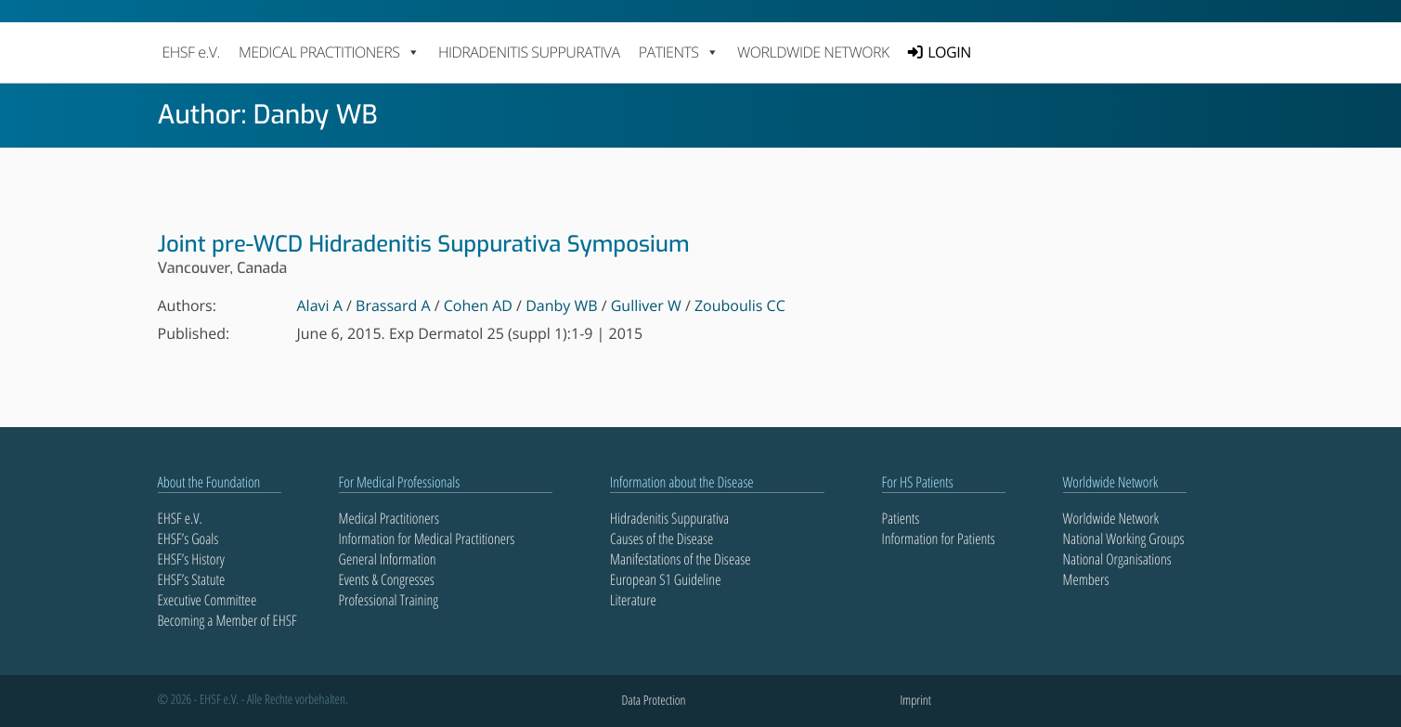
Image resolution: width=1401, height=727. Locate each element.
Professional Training (389, 600)
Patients (901, 518)
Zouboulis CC (739, 305)
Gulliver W (646, 305)
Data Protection (654, 700)
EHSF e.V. (191, 52)
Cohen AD (478, 305)
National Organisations (1117, 559)
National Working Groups (1124, 538)
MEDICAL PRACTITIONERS (329, 52)
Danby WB (561, 305)
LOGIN (949, 52)
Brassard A (393, 305)
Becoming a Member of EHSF (227, 620)
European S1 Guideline (665, 579)
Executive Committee (207, 600)
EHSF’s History (191, 559)
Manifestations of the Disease (680, 559)
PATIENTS (679, 52)
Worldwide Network (813, 52)
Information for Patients (938, 538)
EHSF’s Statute (192, 579)
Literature (633, 600)
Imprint (916, 700)
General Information (387, 559)
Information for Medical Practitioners (427, 538)
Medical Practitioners (389, 518)
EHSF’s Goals (188, 538)
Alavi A (320, 305)
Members (1086, 579)
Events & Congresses (387, 579)
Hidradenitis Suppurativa (529, 52)
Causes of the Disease (661, 538)
